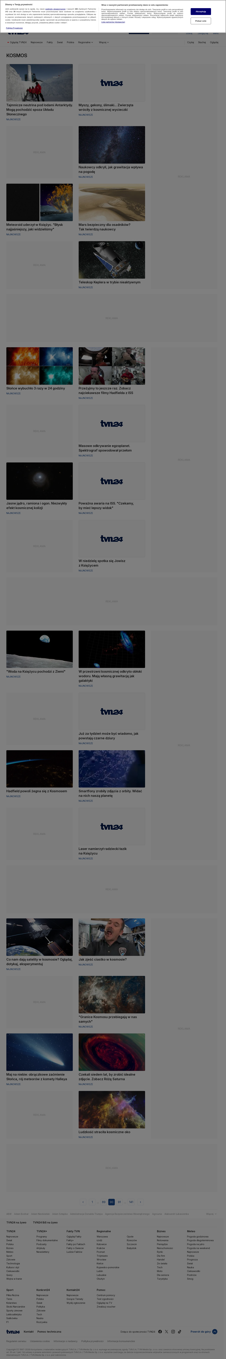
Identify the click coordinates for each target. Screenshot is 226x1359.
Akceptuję (201, 7)
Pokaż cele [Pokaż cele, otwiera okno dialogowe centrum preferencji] (200, 17)
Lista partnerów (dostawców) (113, 18)
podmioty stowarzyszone (55, 5)
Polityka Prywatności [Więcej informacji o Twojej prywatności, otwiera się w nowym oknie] (14, 24)
